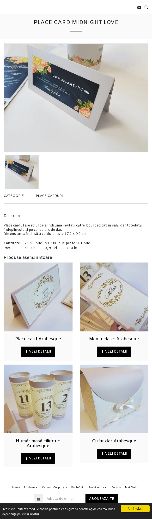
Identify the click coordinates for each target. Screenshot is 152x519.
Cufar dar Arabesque (114, 441)
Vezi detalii (38, 351)
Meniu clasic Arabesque (114, 339)
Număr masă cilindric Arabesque (38, 443)
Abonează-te (101, 499)
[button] (5, 7)
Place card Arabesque (38, 339)
